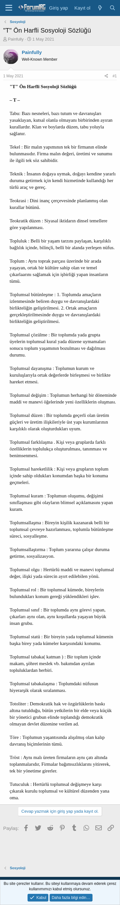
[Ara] (112, 8)
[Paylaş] (106, 76)
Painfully (16, 39)
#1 (115, 76)
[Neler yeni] (99, 8)
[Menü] (8, 8)
